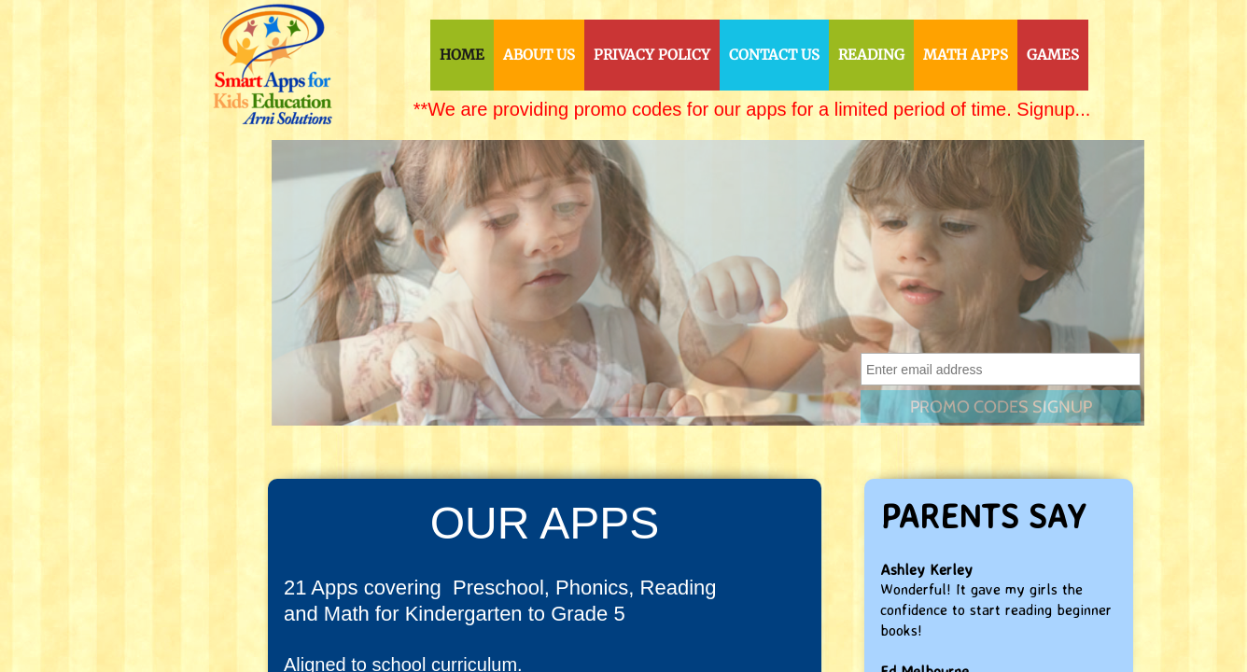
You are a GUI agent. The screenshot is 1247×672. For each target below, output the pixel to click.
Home (462, 54)
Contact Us (774, 54)
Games (1053, 54)
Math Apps (965, 54)
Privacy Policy (652, 54)
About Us (539, 54)
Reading (871, 54)
